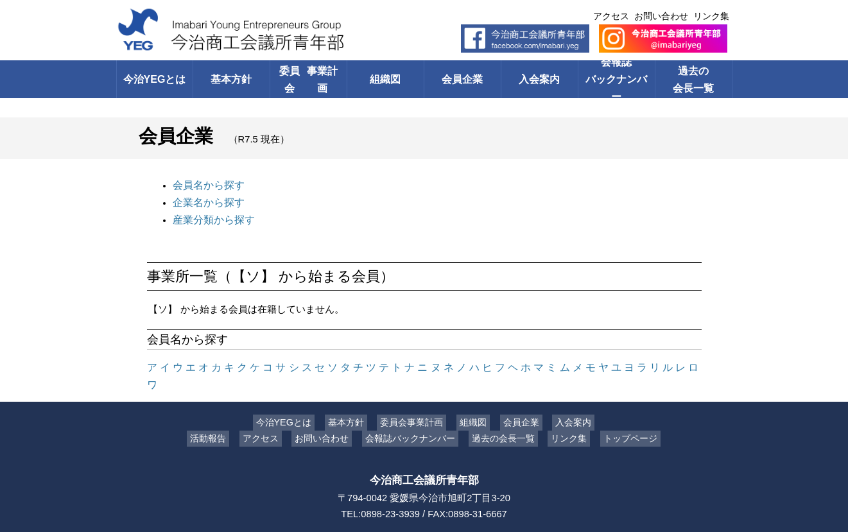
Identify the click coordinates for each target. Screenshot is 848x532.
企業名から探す (206, 200)
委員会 (308, 79)
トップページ (621, 415)
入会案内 (539, 79)
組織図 (385, 79)
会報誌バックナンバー (616, 79)
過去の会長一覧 (693, 79)
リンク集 (711, 16)
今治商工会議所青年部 (424, 456)
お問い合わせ (661, 16)
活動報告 (217, 415)
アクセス (611, 16)
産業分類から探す (211, 216)
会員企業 (462, 79)
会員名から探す (206, 184)
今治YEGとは (154, 79)
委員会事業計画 (415, 399)
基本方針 (231, 79)
